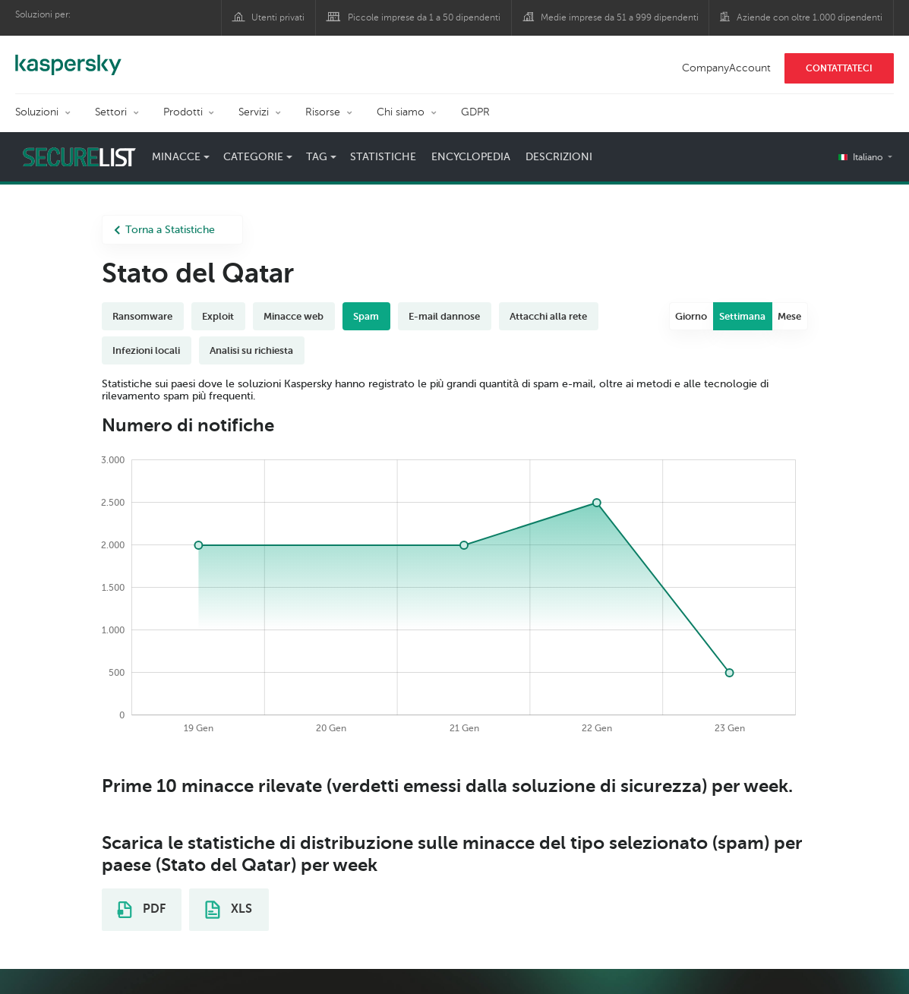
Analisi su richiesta (251, 350)
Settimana (742, 316)
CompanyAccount (726, 68)
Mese (789, 316)
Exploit (218, 316)
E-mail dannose (444, 316)
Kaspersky (68, 57)
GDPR (475, 112)
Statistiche (383, 157)
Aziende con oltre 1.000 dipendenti (809, 17)
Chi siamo (401, 112)
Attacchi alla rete (548, 316)
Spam (366, 316)
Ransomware (142, 316)
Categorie (253, 157)
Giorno (691, 316)
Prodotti (183, 112)
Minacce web (294, 316)
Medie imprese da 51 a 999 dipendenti (620, 17)
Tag (316, 157)
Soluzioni (36, 112)
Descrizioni (559, 157)
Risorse (322, 112)
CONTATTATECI (839, 68)
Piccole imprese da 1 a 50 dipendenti (424, 17)
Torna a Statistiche (164, 229)
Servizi (253, 112)
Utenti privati (278, 17)
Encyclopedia (470, 157)
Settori (111, 112)
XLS (228, 910)
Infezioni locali (146, 350)
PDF (141, 910)
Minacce (176, 157)
